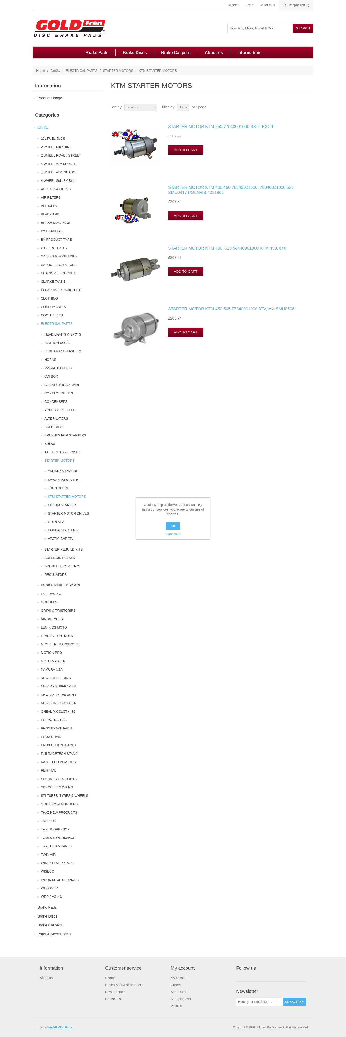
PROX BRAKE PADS (56, 728)
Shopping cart (181, 999)
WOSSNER (49, 888)
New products (115, 992)
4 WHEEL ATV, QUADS (58, 172)
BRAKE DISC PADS (55, 223)
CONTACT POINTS (58, 393)
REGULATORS (55, 574)
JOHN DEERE (58, 488)
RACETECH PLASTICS (58, 762)
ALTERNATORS (56, 418)
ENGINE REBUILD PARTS (60, 585)
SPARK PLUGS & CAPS (62, 566)
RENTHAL (48, 770)
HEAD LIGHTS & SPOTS (62, 334)
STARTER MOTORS (118, 70)
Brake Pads (97, 52)
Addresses (178, 992)
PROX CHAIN (51, 737)
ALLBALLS (49, 206)
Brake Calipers (176, 52)
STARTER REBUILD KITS (63, 549)
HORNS (50, 359)
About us (214, 52)
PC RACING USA (54, 720)
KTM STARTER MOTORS (67, 496)
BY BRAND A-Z (52, 231)
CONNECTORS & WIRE (62, 385)
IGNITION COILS (57, 343)
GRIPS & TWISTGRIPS (58, 610)
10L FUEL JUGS (53, 138)
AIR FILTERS (51, 197)
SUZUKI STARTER (62, 505)
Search (110, 978)
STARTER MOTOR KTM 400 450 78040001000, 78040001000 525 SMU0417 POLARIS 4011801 (231, 190)
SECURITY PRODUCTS (59, 779)
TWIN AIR (48, 854)
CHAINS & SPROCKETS (59, 273)
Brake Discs (135, 52)
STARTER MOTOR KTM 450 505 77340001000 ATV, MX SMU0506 (231, 309)
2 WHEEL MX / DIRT (56, 147)
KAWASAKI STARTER (64, 480)
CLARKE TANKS (53, 281)
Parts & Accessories (54, 934)
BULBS (49, 444)
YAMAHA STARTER (62, 471)
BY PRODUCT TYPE (56, 239)
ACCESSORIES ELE (59, 410)
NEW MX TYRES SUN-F (59, 695)
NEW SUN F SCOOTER (58, 703)
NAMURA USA (52, 669)
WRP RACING (51, 896)
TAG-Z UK (48, 821)
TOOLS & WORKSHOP (58, 838)
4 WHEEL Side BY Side (58, 180)
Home (40, 70)
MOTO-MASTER (53, 661)
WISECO (47, 871)
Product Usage (49, 98)
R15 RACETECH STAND (59, 753)
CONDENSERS (56, 402)
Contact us (113, 999)
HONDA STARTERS (63, 530)
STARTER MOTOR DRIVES (68, 513)
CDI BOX (51, 376)
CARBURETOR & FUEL (58, 265)
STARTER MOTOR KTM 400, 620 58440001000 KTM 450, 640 (227, 248)
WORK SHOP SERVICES (60, 880)
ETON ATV (56, 522)
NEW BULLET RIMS (56, 678)
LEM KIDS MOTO (54, 627)
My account (179, 978)
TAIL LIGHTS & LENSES (62, 452)
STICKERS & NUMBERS (59, 804)
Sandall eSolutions (59, 1027)
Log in (250, 5)
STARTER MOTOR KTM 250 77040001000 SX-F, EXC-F (221, 126)
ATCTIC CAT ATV (60, 538)
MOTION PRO (51, 652)
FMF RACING (51, 594)
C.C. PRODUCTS (54, 248)
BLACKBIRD (50, 214)
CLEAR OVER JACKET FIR (61, 290)
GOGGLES (49, 602)
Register (233, 5)
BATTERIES (53, 427)
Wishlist (176, 1006)
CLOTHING (49, 298)
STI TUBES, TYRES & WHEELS (64, 795)
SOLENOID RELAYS (59, 558)
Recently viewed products (124, 985)
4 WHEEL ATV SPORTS (58, 164)
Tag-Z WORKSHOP (55, 829)
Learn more (173, 534)
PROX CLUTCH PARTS (58, 745)
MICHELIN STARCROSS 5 (60, 644)
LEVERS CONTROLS (57, 636)
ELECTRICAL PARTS (81, 70)
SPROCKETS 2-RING (57, 787)
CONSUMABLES (53, 307)
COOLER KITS (52, 315)
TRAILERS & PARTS (56, 846)
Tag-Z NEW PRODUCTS (59, 812)
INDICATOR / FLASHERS (63, 351)
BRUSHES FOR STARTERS (65, 435)
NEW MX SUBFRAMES (58, 686)
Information (248, 52)
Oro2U (55, 70)
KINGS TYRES (52, 619)
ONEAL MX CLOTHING (58, 711)
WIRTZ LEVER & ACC (57, 863)
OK (173, 526)
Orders (176, 985)
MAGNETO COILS (58, 368)
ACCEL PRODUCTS (56, 189)
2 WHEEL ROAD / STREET (61, 155)
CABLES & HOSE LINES (59, 256)
